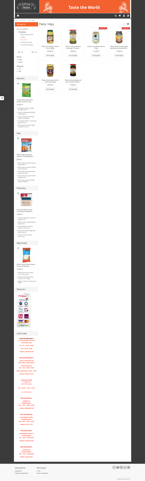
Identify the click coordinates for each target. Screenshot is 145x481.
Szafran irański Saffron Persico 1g (25, 235)
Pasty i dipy (23, 40)
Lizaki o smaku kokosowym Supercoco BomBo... (26, 117)
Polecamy (21, 188)
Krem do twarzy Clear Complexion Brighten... (25, 210)
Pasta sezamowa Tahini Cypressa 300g (50, 81)
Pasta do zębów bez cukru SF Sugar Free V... (27, 218)
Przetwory (22, 32)
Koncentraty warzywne (26, 45)
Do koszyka (50, 55)
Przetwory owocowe (26, 42)
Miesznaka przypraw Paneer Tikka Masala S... (25, 156)
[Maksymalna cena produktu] (32, 52)
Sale (18, 133)
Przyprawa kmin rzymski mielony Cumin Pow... (25, 227)
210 (19, 69)
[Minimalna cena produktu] (19, 52)
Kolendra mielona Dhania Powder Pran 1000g (25, 277)
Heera (20, 62)
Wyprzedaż (22, 243)
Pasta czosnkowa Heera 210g (96, 47)
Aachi (19, 59)
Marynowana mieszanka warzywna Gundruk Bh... (119, 47)
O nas (38, 471)
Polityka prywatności (21, 473)
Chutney (22, 37)
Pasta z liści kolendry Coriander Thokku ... (73, 47)
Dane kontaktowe (42, 473)
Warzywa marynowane (26, 34)
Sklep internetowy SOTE (123, 479)
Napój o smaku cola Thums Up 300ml (27, 282)
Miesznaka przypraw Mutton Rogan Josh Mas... (26, 172)
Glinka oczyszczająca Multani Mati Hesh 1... (27, 222)
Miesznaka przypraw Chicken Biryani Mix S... (27, 163)
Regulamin (18, 471)
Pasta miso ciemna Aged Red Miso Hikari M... (26, 231)
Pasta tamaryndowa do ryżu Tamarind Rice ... (73, 81)
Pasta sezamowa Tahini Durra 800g (50, 47)
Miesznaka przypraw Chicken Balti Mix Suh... (27, 176)
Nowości (21, 78)
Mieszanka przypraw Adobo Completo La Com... (26, 126)
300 (19, 71)
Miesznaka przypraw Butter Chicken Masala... (26, 180)
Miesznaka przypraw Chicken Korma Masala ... (27, 168)
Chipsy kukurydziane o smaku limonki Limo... (25, 101)
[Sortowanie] (124, 24)
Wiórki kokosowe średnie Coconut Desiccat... (26, 265)
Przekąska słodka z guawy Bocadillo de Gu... (26, 109)
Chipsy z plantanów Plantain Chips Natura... (26, 113)
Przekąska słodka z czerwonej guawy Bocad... (27, 121)
